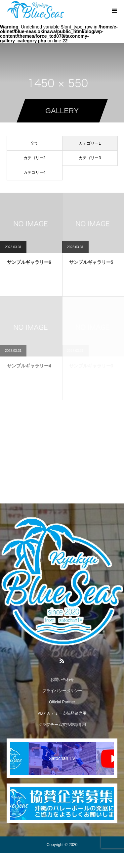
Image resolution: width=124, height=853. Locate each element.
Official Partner (62, 702)
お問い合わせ (62, 679)
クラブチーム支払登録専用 (62, 724)
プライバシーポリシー (62, 690)
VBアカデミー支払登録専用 (61, 713)
